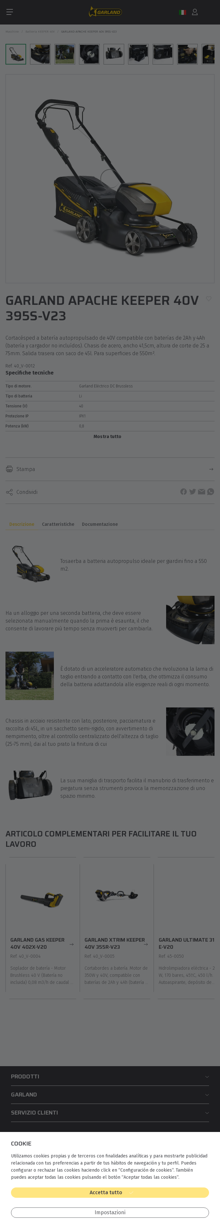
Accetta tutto (106, 1192)
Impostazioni (110, 1212)
